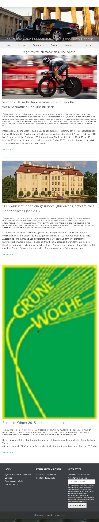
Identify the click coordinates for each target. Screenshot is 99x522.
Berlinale (91, 117)
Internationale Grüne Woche (32, 121)
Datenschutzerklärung (80, 501)
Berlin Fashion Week (10, 433)
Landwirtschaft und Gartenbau (53, 223)
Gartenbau (70, 221)
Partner (54, 45)
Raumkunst (54, 225)
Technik (80, 124)
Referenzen (38, 45)
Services (22, 45)
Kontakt (68, 45)
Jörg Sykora (28, 114)
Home (9, 45)
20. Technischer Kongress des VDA (76, 114)
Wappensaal (51, 227)
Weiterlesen (8, 149)
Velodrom (88, 124)
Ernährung (42, 221)
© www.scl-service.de (43, 515)
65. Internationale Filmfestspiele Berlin (60, 430)
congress (57, 119)
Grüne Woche (80, 221)
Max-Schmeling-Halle (21, 124)
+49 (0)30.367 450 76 (47, 474)
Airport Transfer (74, 117)
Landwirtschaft (33, 223)
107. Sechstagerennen (53, 114)
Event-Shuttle (73, 119)
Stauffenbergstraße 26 (66, 124)
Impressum (60, 515)
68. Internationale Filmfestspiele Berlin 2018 (48, 117)
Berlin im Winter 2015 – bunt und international (38, 422)
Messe (33, 124)
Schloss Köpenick (77, 225)
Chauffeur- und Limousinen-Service (39, 119)
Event (64, 119)
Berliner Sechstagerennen (13, 119)
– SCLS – (59, 227)
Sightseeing (51, 124)
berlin (84, 117)
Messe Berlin (41, 124)
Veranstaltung (40, 227)
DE (85, 45)
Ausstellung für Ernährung (69, 218)
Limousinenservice (60, 121)
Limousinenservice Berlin (79, 121)
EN (91, 45)
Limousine (48, 121)
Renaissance (64, 225)
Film (81, 119)
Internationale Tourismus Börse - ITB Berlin (20, 435)
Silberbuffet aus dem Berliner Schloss (17, 227)
